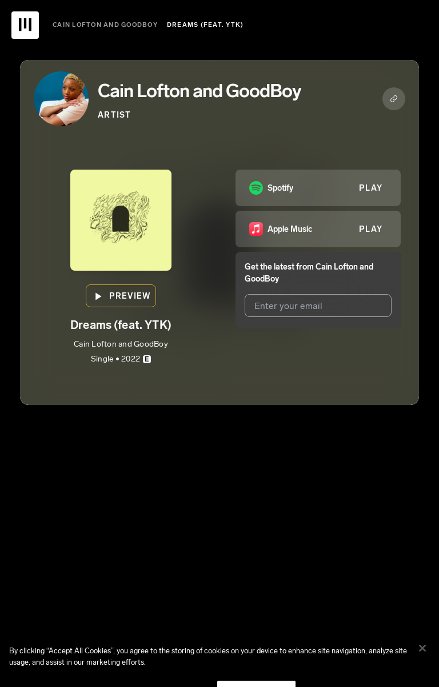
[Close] (422, 655)
